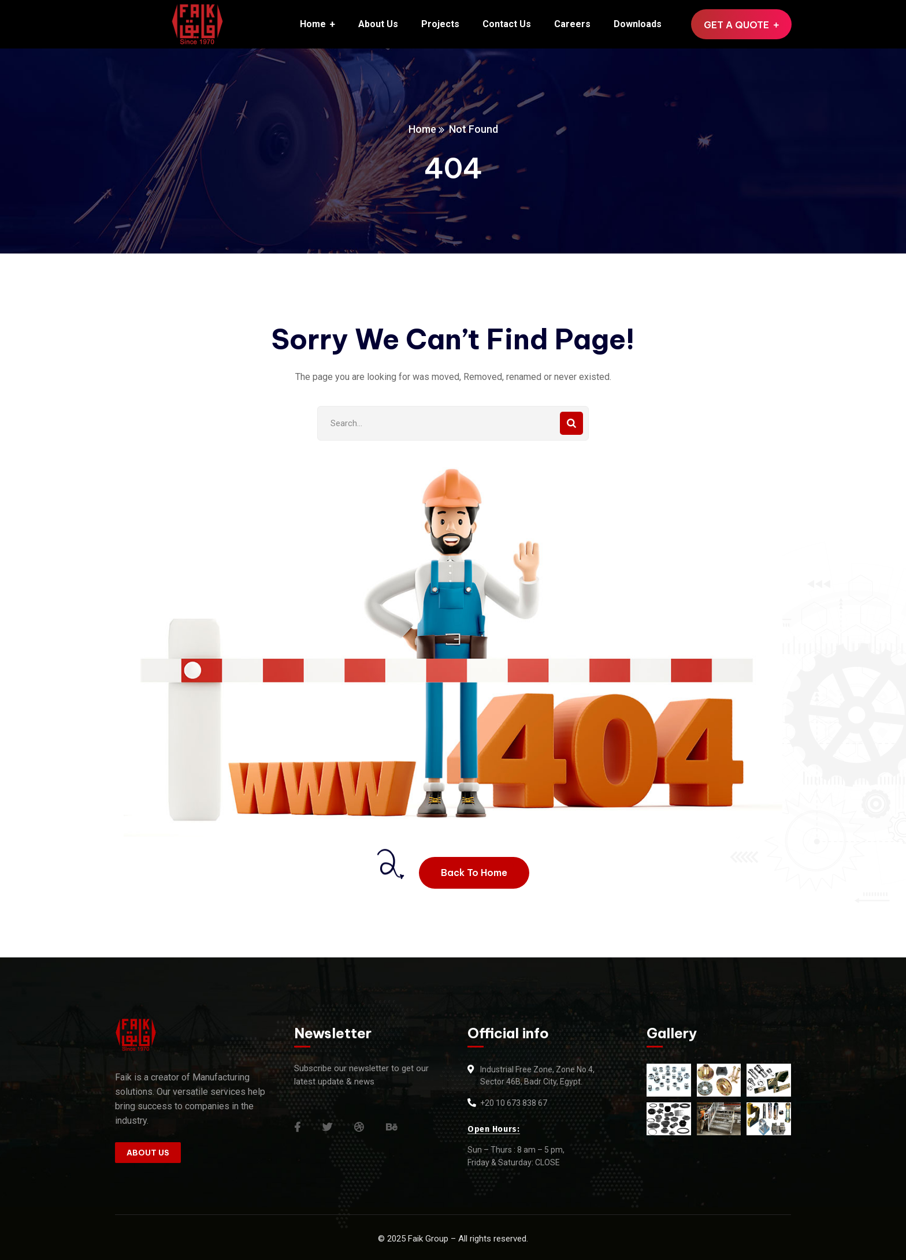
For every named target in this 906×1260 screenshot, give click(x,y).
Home (422, 129)
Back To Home (474, 872)
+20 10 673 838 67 (513, 1103)
